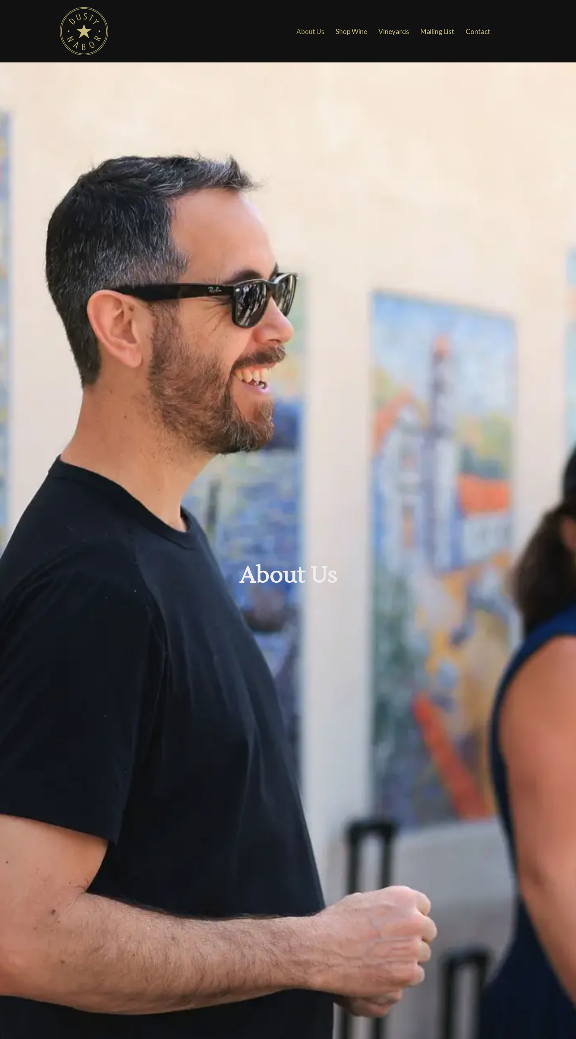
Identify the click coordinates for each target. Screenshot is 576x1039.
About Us (310, 31)
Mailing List (437, 31)
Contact (478, 31)
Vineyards (393, 31)
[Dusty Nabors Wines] (84, 31)
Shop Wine (351, 31)
